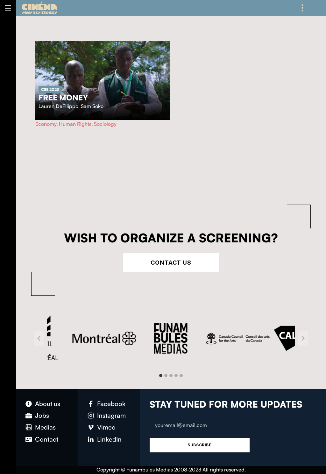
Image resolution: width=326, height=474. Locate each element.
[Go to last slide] (39, 338)
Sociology (105, 124)
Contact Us (171, 262)
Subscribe (199, 445)
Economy (45, 124)
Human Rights (75, 124)
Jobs (42, 415)
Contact (46, 439)
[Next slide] (303, 338)
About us (47, 404)
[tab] (160, 375)
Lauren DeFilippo (58, 106)
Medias (45, 427)
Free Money (63, 97)
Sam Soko (92, 106)
